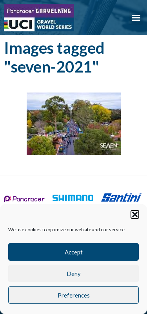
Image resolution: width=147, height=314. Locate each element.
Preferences (74, 295)
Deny (74, 273)
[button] (135, 214)
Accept (74, 252)
